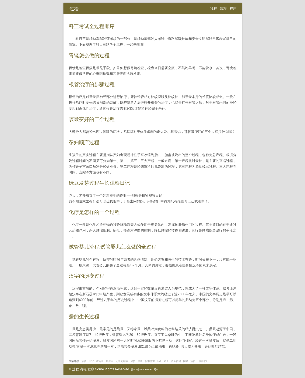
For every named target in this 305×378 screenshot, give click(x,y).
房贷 (132, 361)
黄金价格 (176, 361)
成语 (140, 361)
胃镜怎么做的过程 (89, 55)
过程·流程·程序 (83, 369)
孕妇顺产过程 (84, 142)
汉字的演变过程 (86, 276)
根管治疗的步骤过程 (92, 84)
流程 (223, 9)
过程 (74, 8)
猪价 (166, 361)
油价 (84, 361)
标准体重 (150, 361)
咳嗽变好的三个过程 (92, 119)
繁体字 (109, 361)
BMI (159, 361)
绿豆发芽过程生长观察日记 (99, 183)
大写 (91, 361)
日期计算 (203, 361)
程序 (233, 9)
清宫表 (100, 361)
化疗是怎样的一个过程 (94, 212)
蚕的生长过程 (84, 317)
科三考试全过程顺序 (92, 26)
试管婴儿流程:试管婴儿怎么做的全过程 (112, 247)
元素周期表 (121, 361)
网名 (185, 361)
